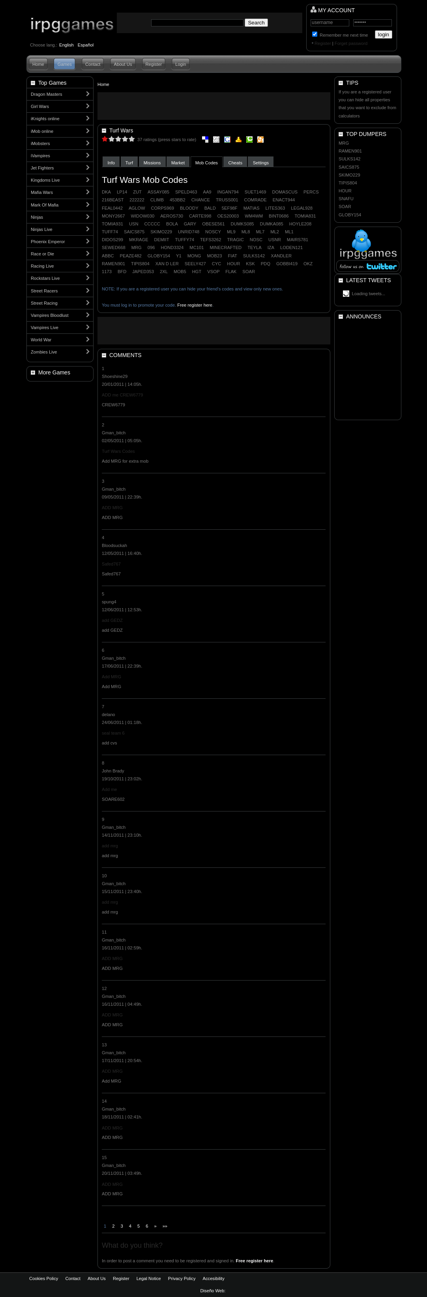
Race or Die (42, 253)
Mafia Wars (42, 192)
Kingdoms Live (45, 180)
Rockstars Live (45, 278)
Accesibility (213, 1278)
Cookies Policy (43, 1278)
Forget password (351, 43)
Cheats (235, 162)
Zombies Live (44, 352)
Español (86, 45)
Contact (93, 64)
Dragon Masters (46, 94)
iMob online (42, 131)
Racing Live (42, 266)
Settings (261, 162)
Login (180, 64)
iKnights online (45, 118)
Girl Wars (40, 106)
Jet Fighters (42, 168)
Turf (129, 162)
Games (65, 64)
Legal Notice (149, 1278)
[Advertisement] (214, 106)
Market (178, 162)
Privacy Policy (182, 1278)
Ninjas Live (41, 229)
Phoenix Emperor (48, 241)
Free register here (194, 305)
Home (38, 64)
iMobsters (40, 143)
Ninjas (37, 217)
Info (111, 162)
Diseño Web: (213, 1290)
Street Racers (44, 290)
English (66, 45)
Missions (152, 162)
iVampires (40, 155)
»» (165, 1226)
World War (41, 339)
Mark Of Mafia (44, 205)
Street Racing (44, 303)
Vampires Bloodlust (50, 315)
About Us (123, 64)
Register (323, 43)
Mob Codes (206, 162)
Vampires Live (44, 327)
